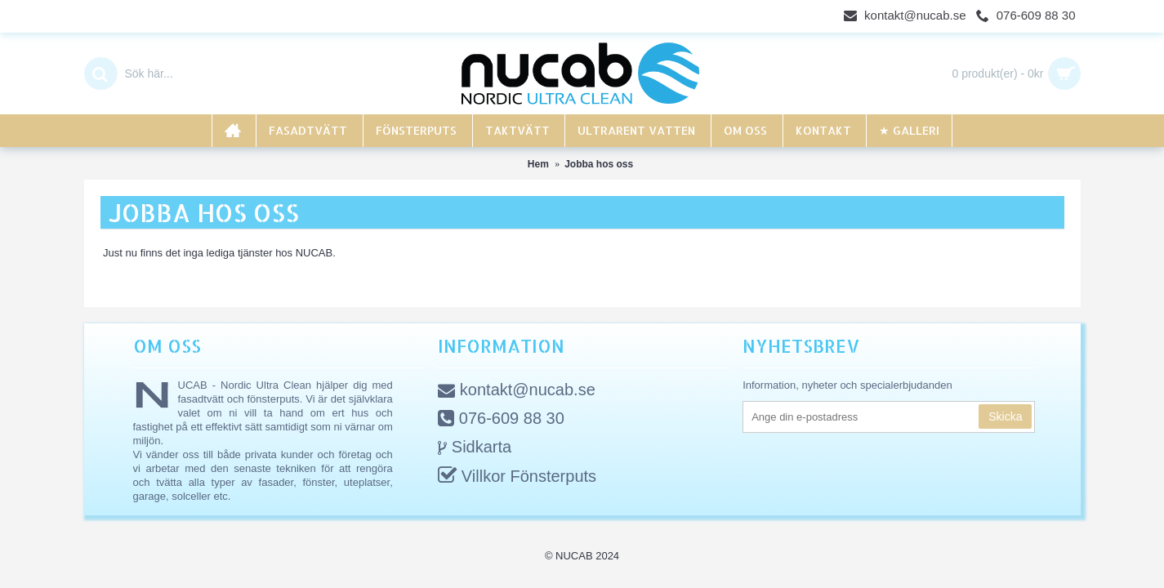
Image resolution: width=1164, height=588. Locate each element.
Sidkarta (474, 448)
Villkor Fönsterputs (517, 477)
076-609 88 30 (501, 419)
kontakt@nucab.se (516, 391)
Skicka (1005, 416)
